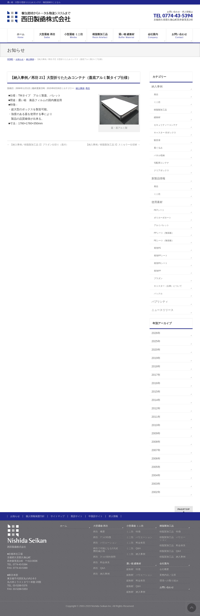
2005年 (156, 466)
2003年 (156, 483)
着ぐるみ (158, 148)
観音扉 (157, 140)
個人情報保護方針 (35, 516)
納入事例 (80, 88)
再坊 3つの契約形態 (104, 556)
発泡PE (157, 248)
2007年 (156, 450)
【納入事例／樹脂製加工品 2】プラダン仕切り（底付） (37, 144)
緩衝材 (157, 117)
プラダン (158, 278)
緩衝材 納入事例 (135, 591)
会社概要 (164, 569)
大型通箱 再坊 (100, 525)
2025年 (156, 341)
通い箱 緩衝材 (133, 563)
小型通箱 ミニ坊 (134, 525)
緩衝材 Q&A (133, 586)
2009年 (156, 433)
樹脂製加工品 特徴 (170, 531)
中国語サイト (95, 516)
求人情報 (113, 516)
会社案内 (164, 563)
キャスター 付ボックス (165, 132)
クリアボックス (161, 170)
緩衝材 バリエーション (139, 574)
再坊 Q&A (99, 568)
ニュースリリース (162, 310)
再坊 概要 (99, 531)
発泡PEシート (160, 263)
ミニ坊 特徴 (133, 531)
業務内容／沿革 (168, 574)
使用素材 (157, 202)
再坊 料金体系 (101, 562)
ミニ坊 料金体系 (135, 542)
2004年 (156, 475)
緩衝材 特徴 (133, 569)
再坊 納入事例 (101, 573)
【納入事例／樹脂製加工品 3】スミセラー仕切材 (113, 144)
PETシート (159, 210)
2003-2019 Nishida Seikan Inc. (95, 606)
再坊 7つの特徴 (102, 537)
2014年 (156, 399)
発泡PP (157, 271)
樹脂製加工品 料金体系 (172, 545)
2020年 (156, 349)
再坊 (88, 88)
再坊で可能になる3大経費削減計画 (105, 549)
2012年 (156, 408)
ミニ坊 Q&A (133, 548)
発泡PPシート (160, 255)
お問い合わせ (167, 587)
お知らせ (15, 516)
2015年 (156, 391)
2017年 (156, 374)
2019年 (156, 358)
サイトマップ (58, 516)
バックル (158, 293)
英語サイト (76, 516)
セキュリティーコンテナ (166, 125)
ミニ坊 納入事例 (135, 554)
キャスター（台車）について (168, 286)
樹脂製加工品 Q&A (170, 551)
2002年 (156, 492)
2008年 (156, 441)
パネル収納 (159, 155)
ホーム (63, 525)
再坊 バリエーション (105, 542)
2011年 (156, 416)
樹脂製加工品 (160, 110)
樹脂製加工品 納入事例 (172, 556)
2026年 (156, 333)
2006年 (156, 458)
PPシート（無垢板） (164, 233)
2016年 (156, 383)
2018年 (156, 366)
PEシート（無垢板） (164, 240)
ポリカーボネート (162, 217)
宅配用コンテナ (161, 163)
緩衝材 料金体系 (135, 580)
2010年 (156, 425)
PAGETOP (184, 509)
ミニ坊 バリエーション (139, 537)
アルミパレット (161, 225)
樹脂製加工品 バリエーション (172, 538)
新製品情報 (158, 178)
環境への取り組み (169, 580)
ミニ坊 (157, 102)
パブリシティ (160, 301)
